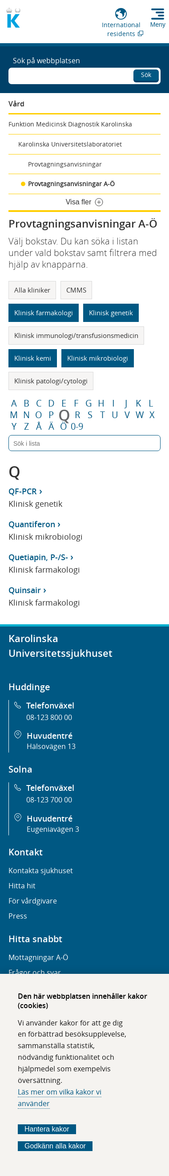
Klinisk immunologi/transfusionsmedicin (76, 335)
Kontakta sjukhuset (40, 870)
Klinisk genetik (111, 312)
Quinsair (24, 590)
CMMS (76, 289)
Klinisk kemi (32, 358)
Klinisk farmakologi (43, 312)
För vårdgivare (32, 901)
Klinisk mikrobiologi (97, 358)
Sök (146, 74)
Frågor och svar (34, 972)
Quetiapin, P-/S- (38, 557)
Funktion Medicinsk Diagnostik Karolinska (70, 124)
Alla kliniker (32, 289)
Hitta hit (22, 886)
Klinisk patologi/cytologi (51, 380)
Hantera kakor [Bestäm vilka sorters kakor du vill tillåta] (46, 1129)
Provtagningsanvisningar (65, 164)
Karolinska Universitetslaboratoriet (70, 144)
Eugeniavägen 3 (53, 829)
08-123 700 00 (49, 800)
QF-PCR (22, 491)
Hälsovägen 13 (51, 746)
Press (17, 916)
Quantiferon (31, 524)
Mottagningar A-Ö (38, 957)
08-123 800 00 (49, 717)
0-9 (77, 426)
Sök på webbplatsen (46, 60)
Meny (157, 24)
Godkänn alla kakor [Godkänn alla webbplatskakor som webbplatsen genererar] (55, 1146)
